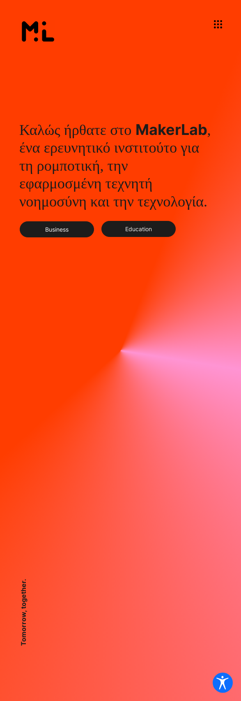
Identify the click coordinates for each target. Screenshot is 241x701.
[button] (218, 24)
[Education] (138, 229)
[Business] (57, 229)
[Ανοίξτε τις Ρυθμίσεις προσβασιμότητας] (222, 682)
